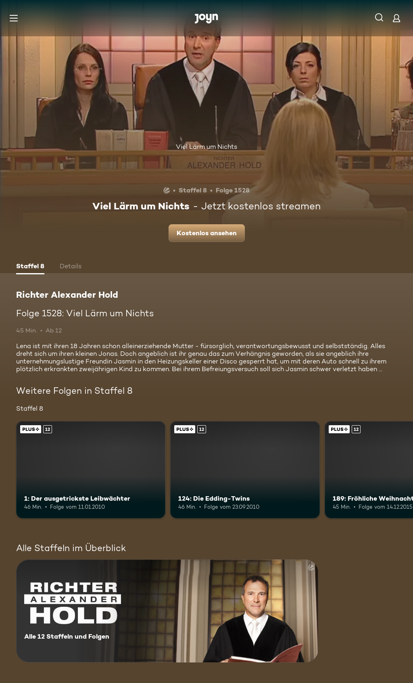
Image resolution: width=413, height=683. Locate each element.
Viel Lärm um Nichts (206, 146)
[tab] (30, 267)
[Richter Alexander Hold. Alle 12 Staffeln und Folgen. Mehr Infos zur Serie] (167, 611)
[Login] (396, 18)
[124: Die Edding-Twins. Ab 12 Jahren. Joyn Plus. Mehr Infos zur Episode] (244, 469)
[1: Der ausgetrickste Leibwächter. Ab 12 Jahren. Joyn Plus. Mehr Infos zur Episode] (90, 469)
